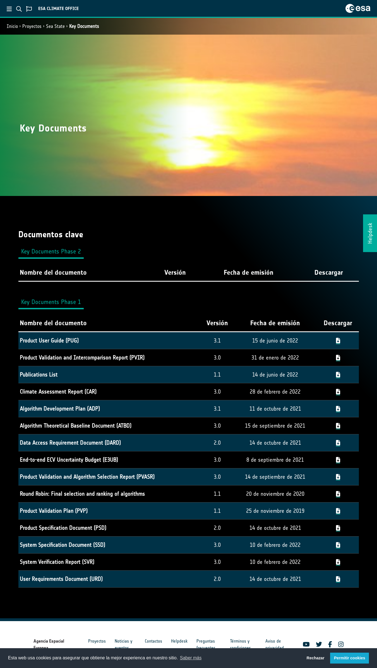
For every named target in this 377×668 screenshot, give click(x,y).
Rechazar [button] (315, 658)
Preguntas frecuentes (205, 644)
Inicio (12, 26)
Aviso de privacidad (274, 644)
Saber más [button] (190, 657)
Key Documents (84, 26)
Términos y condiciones (240, 644)
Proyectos (32, 26)
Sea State (55, 26)
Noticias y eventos (123, 644)
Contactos (153, 641)
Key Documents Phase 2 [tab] (51, 251)
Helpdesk (179, 641)
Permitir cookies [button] (349, 658)
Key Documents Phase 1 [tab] (51, 302)
